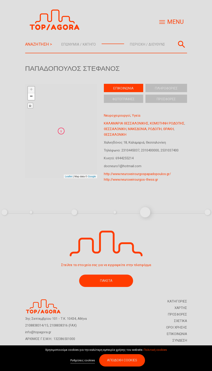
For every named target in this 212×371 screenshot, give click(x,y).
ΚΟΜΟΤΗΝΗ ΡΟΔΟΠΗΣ (167, 123)
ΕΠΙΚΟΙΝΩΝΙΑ (177, 334)
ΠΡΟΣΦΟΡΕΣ (177, 314)
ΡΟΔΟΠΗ (155, 129)
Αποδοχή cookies (122, 360)
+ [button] (31, 90)
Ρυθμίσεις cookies (82, 360)
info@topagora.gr (38, 332)
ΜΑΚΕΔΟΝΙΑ (137, 129)
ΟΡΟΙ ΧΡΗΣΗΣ (176, 327)
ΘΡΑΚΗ (168, 129)
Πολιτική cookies (155, 349)
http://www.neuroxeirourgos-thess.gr (131, 180)
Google (92, 176)
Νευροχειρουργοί (117, 115)
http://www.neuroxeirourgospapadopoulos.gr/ (137, 174)
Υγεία (136, 115)
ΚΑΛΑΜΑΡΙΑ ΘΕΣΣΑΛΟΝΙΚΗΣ (126, 123)
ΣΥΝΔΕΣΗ (179, 340)
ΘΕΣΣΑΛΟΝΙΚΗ (115, 129)
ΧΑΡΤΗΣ (180, 308)
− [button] (31, 96)
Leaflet (68, 176)
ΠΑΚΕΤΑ (106, 281)
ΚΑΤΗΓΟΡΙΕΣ (177, 301)
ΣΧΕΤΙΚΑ (180, 321)
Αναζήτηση (181, 44)
